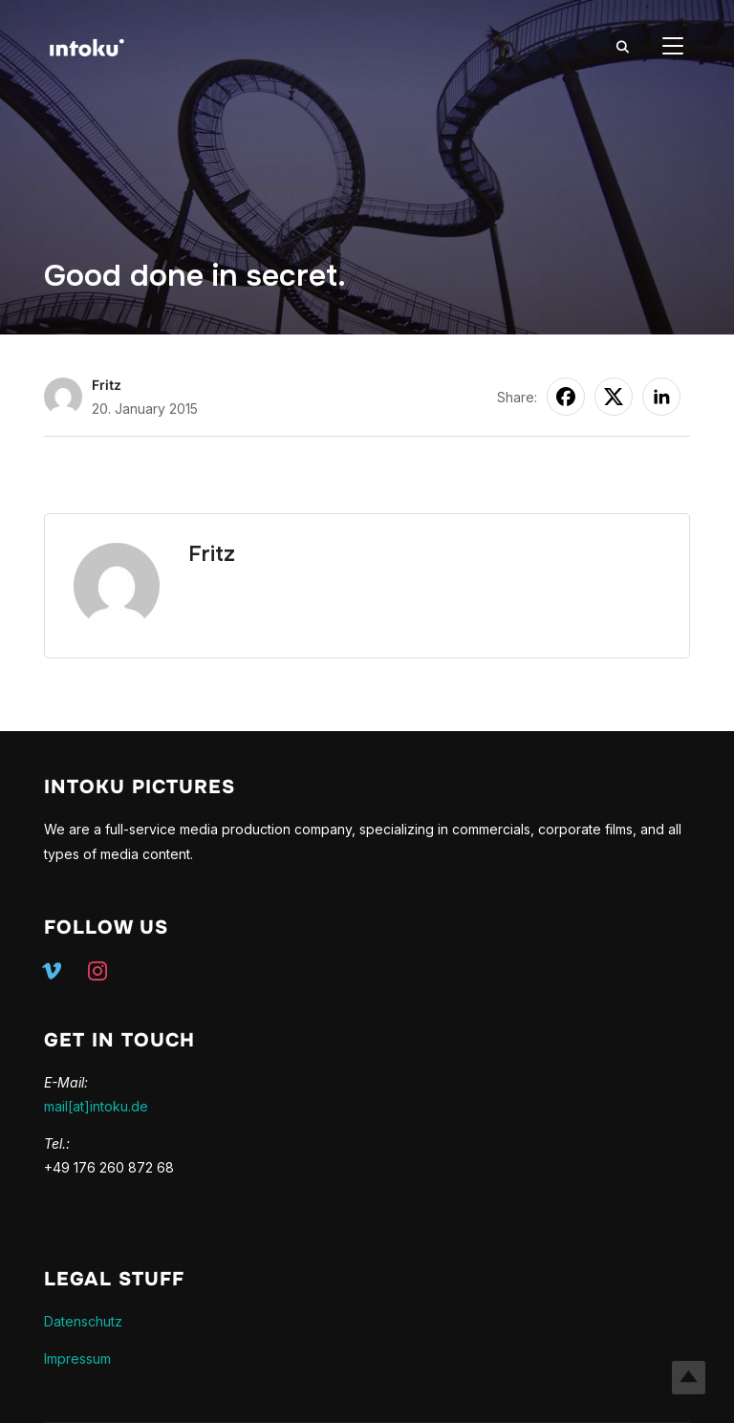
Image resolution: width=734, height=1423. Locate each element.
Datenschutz (83, 1321)
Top (688, 1377)
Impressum (77, 1358)
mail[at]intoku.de (96, 1106)
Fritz (106, 385)
